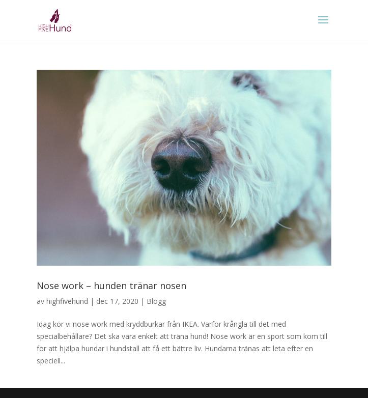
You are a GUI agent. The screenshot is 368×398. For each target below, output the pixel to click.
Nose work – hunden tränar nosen (111, 285)
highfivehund (67, 301)
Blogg (156, 301)
